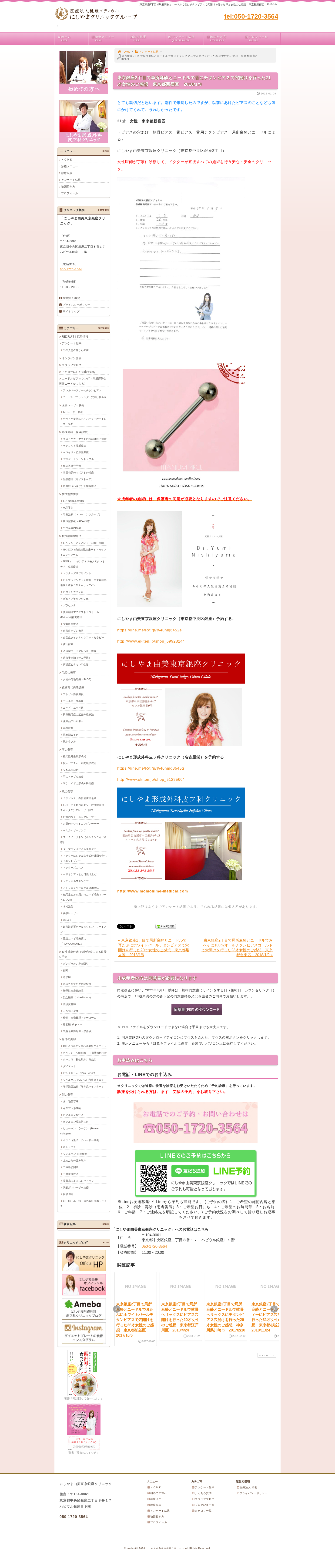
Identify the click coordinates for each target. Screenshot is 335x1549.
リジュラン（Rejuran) (75, 1153)
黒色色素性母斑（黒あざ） (78, 1030)
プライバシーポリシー (76, 304)
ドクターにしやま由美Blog (78, 371)
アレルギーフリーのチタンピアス (82, 390)
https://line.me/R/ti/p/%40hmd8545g (150, 768)
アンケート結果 (185, 38)
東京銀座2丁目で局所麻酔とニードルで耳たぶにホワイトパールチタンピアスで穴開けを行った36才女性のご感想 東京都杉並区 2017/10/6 (135, 1319)
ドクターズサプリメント (77, 573)
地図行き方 (224, 38)
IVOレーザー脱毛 (73, 411)
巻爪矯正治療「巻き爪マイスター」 (83, 1086)
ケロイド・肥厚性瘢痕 (76, 452)
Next (274, 1309)
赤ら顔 (67, 919)
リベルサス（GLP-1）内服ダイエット (84, 1079)
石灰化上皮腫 (70, 1010)
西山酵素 (68, 644)
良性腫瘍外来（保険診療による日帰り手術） (83, 954)
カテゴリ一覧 (202, 1510)
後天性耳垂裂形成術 (74, 756)
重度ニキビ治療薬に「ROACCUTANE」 (73, 941)
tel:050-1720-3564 (251, 16)
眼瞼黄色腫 (69, 1003)
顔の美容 (67, 1094)
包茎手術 (68, 507)
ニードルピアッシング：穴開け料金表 (85, 397)
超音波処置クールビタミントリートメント (83, 929)
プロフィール (262, 38)
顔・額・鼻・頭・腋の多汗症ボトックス (83, 1203)
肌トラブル (69, 741)
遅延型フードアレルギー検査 (79, 650)
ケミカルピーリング (74, 830)
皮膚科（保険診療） (74, 687)
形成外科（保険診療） (76, 431)
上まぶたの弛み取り (74, 1160)
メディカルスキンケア (76, 880)
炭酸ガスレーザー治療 (76, 1187)
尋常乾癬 (68, 727)
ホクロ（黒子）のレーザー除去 (81, 1140)
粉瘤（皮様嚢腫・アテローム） (81, 1017)
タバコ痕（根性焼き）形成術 (79, 1059)
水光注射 (68, 906)
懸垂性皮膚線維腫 (73, 990)
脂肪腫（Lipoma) (73, 1024)
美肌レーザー (70, 913)
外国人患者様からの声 (76, 350)
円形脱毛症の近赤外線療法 (78, 714)
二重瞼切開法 (70, 1167)
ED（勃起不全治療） (75, 500)
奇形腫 (67, 977)
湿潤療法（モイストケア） (78, 479)
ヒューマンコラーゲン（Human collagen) (79, 1131)
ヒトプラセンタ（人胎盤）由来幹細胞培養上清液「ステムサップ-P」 (83, 582)
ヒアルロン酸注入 (73, 1114)
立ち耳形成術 (70, 769)
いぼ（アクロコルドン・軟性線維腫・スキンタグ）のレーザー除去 (83, 807)
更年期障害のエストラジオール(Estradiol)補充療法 (79, 614)
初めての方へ (157, 1493)
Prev (117, 1309)
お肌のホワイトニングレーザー (81, 823)
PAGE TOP (266, 1355)
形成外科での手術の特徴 (77, 983)
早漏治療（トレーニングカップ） (82, 514)
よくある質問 (202, 1493)
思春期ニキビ (70, 734)
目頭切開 (68, 1194)
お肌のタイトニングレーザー (79, 816)
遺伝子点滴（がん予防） (77, 657)
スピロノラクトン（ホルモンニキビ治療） (83, 839)
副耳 (65, 970)
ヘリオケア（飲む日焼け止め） (81, 874)
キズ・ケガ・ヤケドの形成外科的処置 (85, 438)
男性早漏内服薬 (72, 527)
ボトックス (69, 1146)
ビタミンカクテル (73, 591)
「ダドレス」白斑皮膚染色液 (79, 798)
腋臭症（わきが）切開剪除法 (79, 485)
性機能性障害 (70, 494)
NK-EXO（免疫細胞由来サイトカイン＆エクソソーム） (83, 552)
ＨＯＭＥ (66, 159)
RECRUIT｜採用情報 (75, 336)
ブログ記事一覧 (203, 1504)
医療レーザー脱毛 (73, 405)
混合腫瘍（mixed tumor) (77, 997)
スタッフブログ (71, 364)
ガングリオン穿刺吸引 (76, 963)
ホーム (72, 38)
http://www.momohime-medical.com (152, 891)
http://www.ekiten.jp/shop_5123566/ (150, 779)
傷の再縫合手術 (72, 465)
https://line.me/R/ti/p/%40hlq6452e (149, 630)
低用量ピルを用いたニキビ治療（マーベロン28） (83, 897)
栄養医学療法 (70, 623)
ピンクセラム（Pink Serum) (79, 1072)
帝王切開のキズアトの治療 (78, 472)
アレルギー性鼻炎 (73, 700)
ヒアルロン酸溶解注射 (76, 1121)
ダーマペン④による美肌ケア (79, 848)
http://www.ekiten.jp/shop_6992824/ (150, 641)
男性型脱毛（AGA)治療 (76, 521)
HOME (123, 51)
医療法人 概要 (71, 298)
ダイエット (69, 1066)
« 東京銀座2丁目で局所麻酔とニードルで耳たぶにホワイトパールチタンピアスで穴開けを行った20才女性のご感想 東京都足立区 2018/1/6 (153, 947)
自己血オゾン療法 (73, 630)
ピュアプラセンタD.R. (76, 598)
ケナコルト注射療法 (74, 445)
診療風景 (147, 38)
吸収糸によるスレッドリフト (79, 1180)
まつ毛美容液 (70, 1101)
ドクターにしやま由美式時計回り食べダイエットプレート (83, 858)
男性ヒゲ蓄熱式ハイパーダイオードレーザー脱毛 (83, 421)
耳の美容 (67, 749)
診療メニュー (109, 38)
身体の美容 (69, 1039)
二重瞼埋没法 (70, 1173)
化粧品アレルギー (73, 721)
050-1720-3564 (154, 1246)
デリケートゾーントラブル (78, 458)
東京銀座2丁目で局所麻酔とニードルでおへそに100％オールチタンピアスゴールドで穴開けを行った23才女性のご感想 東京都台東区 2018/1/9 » (237, 947)
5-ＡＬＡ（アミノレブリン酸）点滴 (83, 542)
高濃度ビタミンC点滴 (75, 664)
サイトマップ (71, 311)
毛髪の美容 (69, 672)
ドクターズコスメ (73, 867)
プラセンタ (69, 605)
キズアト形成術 (72, 1107)
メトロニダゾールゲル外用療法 (81, 887)
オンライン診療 (71, 358)
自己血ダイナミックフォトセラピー (83, 637)
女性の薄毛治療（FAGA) (77, 679)
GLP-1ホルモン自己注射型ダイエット (84, 1045)
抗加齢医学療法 (71, 535)
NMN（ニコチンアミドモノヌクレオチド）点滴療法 (82, 564)
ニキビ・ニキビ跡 (73, 707)
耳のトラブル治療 (73, 776)
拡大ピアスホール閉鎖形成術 (79, 762)
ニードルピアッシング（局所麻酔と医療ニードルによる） (83, 381)
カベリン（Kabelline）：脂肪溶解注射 (85, 1052)
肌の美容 (67, 791)
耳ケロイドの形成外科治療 (78, 783)
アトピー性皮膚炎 (73, 694)
